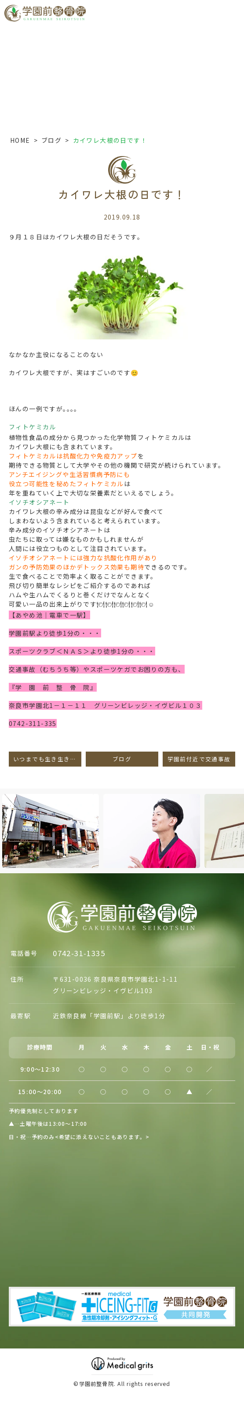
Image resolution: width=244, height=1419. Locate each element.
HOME (20, 140)
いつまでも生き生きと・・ (47, 759)
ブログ (51, 140)
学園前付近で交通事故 (199, 759)
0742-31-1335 (79, 953)
